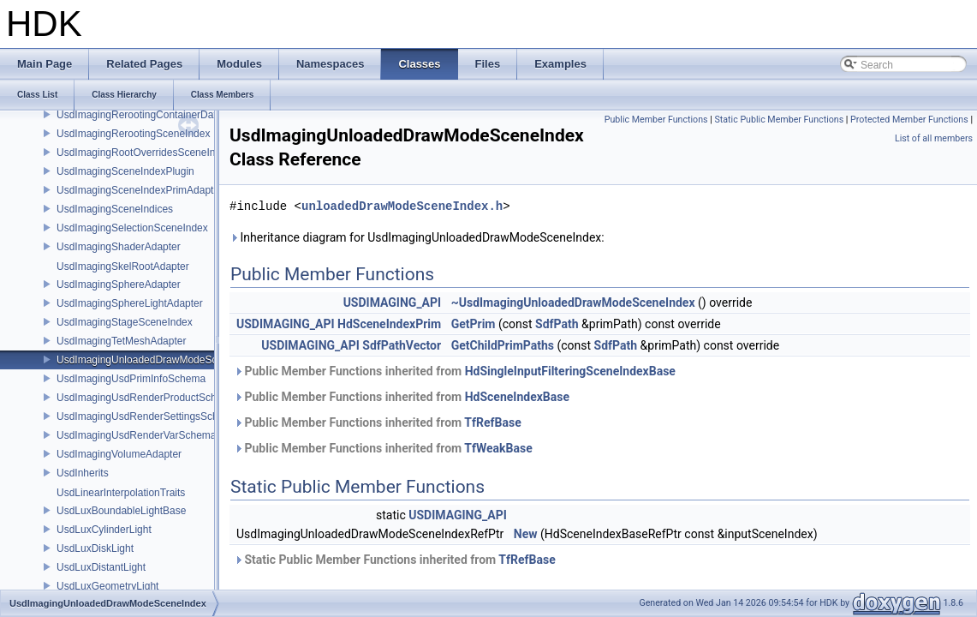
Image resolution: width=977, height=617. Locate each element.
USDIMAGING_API (392, 302)
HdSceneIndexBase (517, 397)
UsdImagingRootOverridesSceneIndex (144, 153)
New (526, 534)
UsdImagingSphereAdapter (119, 285)
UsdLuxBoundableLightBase (121, 511)
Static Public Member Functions (778, 119)
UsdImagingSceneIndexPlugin (125, 171)
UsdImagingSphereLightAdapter (130, 303)
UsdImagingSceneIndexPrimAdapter (140, 190)
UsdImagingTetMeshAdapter (121, 341)
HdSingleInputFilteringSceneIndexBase (570, 371)
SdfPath (557, 324)
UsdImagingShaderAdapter (119, 247)
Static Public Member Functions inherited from (395, 559)
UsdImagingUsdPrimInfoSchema (131, 379)
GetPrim (473, 324)
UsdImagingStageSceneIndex (125, 322)
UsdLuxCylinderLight (104, 530)
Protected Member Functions (909, 119)
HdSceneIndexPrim (389, 324)
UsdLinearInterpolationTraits (121, 493)
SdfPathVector (401, 345)
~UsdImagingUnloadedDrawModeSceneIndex (573, 302)
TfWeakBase (498, 448)
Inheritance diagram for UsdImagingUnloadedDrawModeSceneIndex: (417, 237)
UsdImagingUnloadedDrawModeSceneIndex (158, 360)
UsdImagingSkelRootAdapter (123, 267)
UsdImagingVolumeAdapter (119, 454)
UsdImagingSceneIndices (115, 209)
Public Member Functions (656, 119)
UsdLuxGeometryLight (107, 586)
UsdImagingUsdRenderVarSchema (137, 435)
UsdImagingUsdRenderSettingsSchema (147, 416)
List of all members (934, 138)
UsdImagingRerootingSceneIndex (133, 134)
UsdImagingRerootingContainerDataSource (155, 115)
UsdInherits (83, 473)
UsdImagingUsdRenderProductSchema (146, 398)
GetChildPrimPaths (502, 345)
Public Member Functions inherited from (455, 371)
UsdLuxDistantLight (101, 567)
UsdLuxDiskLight (95, 548)
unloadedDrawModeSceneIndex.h (402, 206)
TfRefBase (492, 422)
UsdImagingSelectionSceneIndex (132, 228)
